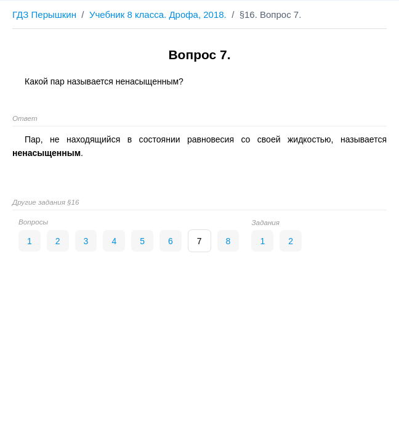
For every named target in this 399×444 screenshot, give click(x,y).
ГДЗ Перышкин (44, 14)
